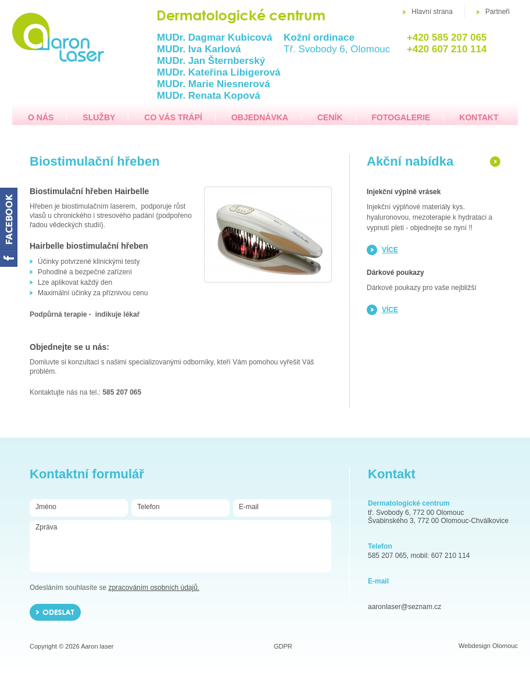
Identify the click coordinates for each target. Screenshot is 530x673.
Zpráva (180, 545)
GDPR (283, 646)
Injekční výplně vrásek (404, 192)
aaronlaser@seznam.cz (404, 607)
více (390, 250)
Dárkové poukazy (395, 273)
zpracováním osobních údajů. (153, 587)
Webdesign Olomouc (488, 645)
